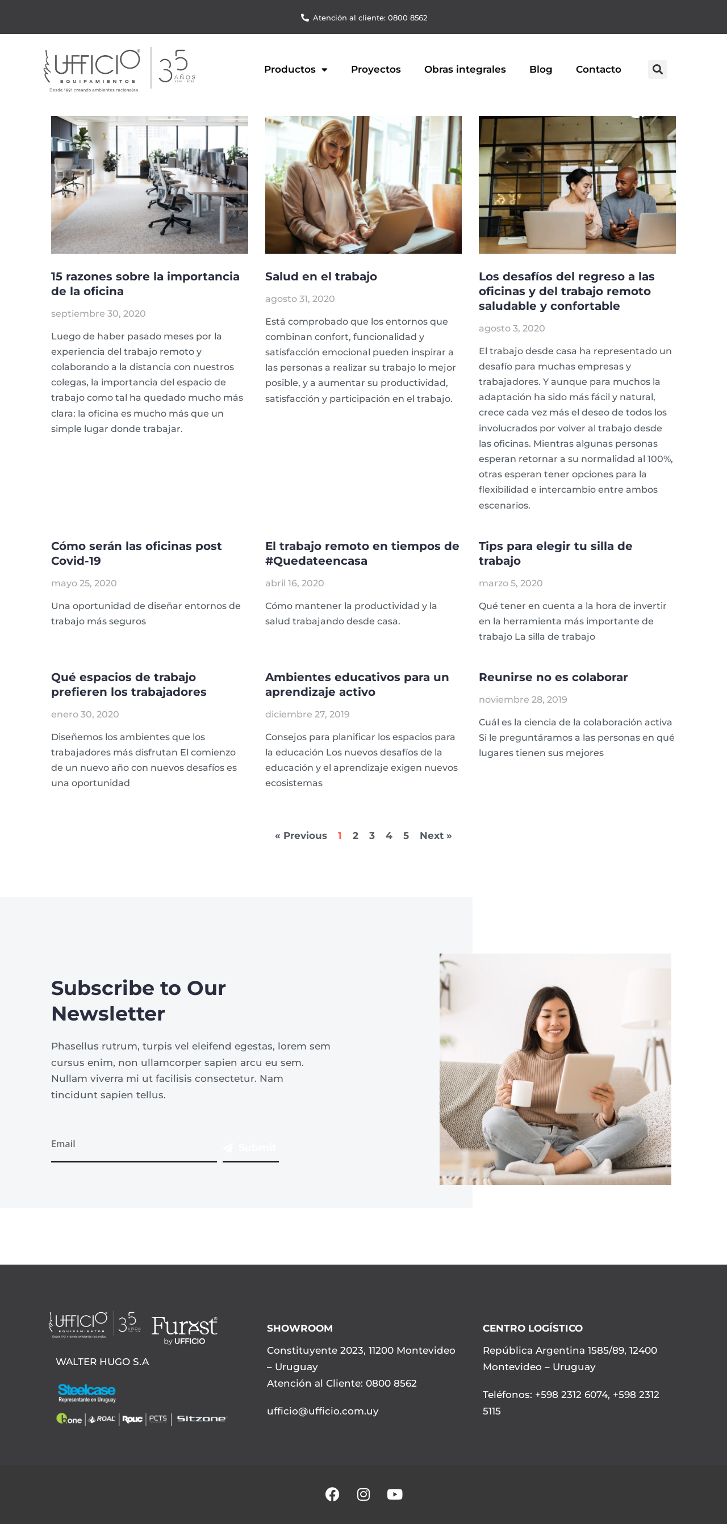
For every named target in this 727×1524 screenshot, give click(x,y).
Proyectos (376, 69)
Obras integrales (465, 69)
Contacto (598, 69)
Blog (541, 69)
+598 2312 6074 (570, 1394)
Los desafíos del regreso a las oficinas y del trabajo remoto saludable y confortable (567, 291)
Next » (436, 835)
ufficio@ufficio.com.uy (323, 1411)
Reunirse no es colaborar (553, 677)
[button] (657, 69)
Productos (296, 69)
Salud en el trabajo (321, 276)
